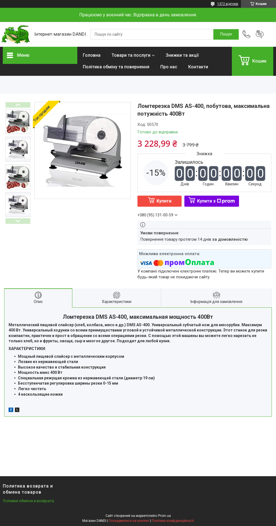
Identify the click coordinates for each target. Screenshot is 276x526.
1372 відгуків (227, 4)
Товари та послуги (131, 55)
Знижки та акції (182, 55)
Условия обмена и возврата (28, 501)
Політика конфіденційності (173, 521)
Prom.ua (164, 516)
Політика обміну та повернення (116, 66)
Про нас (168, 66)
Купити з (216, 201)
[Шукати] (226, 34)
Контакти (198, 66)
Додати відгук (260, 34)
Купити (163, 201)
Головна (91, 55)
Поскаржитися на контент (129, 521)
